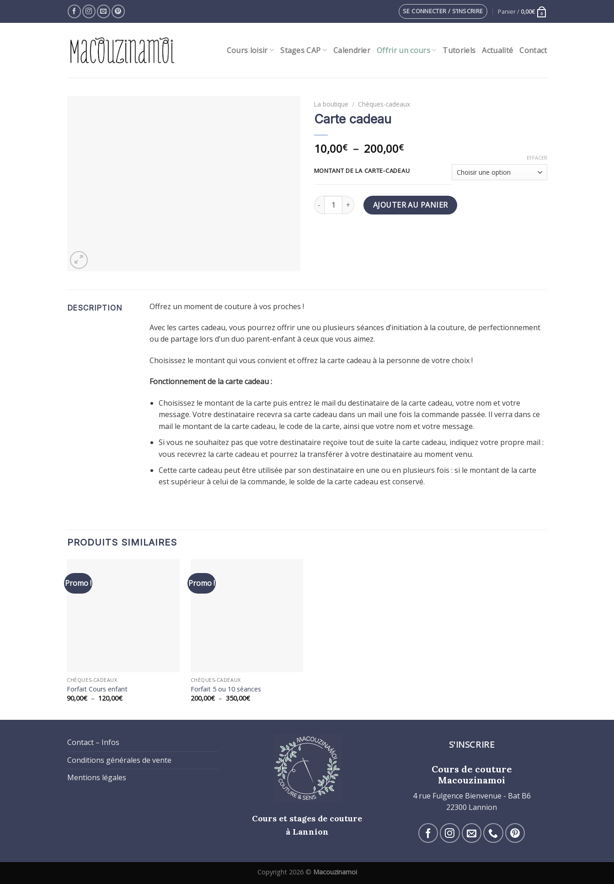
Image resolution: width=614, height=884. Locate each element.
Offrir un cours (406, 50)
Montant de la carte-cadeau (362, 171)
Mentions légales (96, 777)
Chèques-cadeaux (384, 104)
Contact (533, 50)
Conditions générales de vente (119, 760)
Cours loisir (250, 50)
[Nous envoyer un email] (103, 11)
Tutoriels (459, 50)
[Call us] (493, 833)
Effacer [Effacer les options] (537, 158)
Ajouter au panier (410, 205)
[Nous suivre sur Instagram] (89, 11)
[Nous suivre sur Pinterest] (118, 11)
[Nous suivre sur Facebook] (74, 11)
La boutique (331, 104)
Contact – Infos (93, 742)
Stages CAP (303, 50)
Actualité (497, 50)
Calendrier (351, 50)
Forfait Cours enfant (97, 689)
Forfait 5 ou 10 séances (226, 689)
